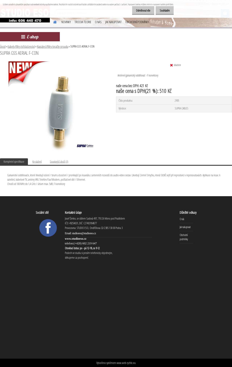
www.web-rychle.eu (126, 363)
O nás (182, 219)
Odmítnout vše (141, 10)
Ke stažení (37, 162)
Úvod (2, 46)
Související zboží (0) (59, 162)
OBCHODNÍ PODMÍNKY (137, 22)
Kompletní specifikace (14, 162)
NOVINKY (66, 22)
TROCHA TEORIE (82, 22)
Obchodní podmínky (184, 237)
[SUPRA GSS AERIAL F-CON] (54, 63)
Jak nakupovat (185, 227)
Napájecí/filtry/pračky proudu (52, 46)
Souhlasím (164, 10)
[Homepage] (52, 21)
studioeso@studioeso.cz (84, 233)
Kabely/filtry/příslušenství (21, 46)
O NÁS (98, 22)
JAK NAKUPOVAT (113, 22)
